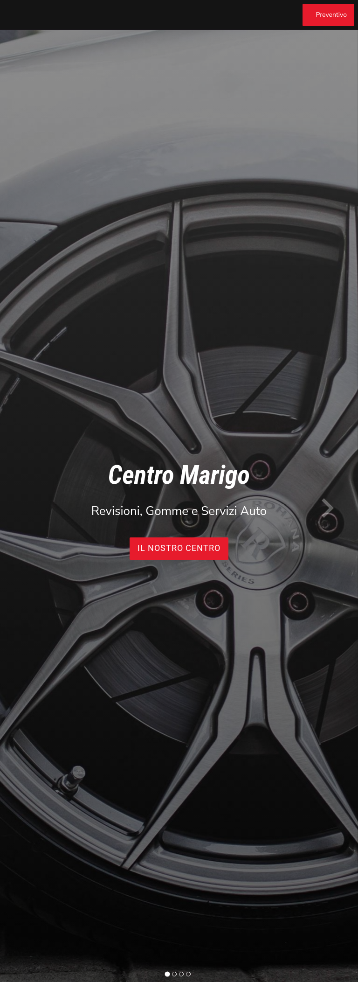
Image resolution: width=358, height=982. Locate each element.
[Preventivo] (328, 15)
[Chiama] (290, 15)
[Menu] (15, 15)
